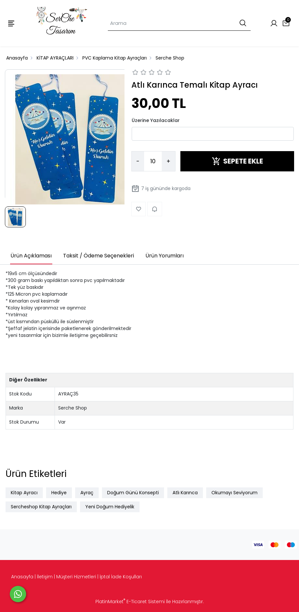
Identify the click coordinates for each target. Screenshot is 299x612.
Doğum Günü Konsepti (133, 492)
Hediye (59, 492)
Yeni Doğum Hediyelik (109, 506)
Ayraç (86, 492)
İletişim (45, 576)
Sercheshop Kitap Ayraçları (41, 506)
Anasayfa (22, 576)
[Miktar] (153, 161)
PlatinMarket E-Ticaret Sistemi (130, 601)
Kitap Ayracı (24, 492)
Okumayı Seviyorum (234, 492)
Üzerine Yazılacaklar (156, 120)
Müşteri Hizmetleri (76, 576)
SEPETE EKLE (237, 161)
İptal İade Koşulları (121, 576)
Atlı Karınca (185, 492)
